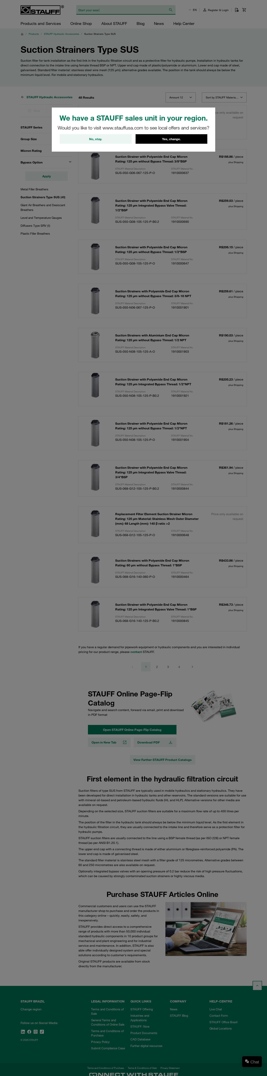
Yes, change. (171, 139)
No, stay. (95, 139)
